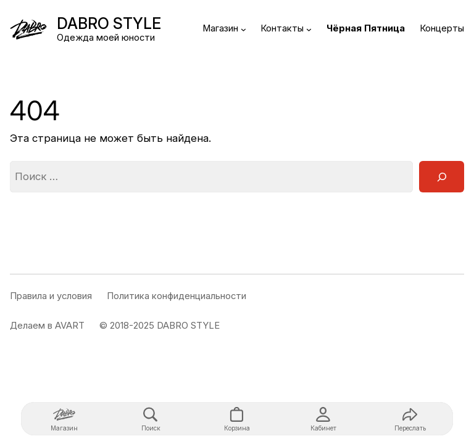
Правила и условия (51, 296)
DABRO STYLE (109, 23)
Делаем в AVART (47, 325)
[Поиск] (441, 176)
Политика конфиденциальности (176, 296)
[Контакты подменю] (309, 29)
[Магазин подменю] (243, 29)
